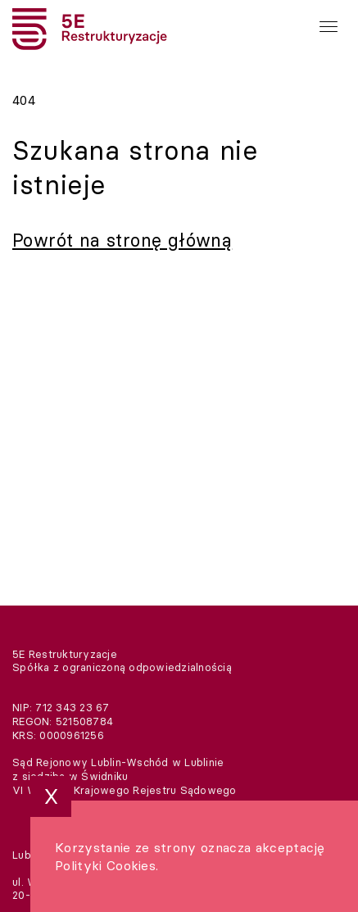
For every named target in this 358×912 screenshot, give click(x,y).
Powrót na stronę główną (122, 240)
